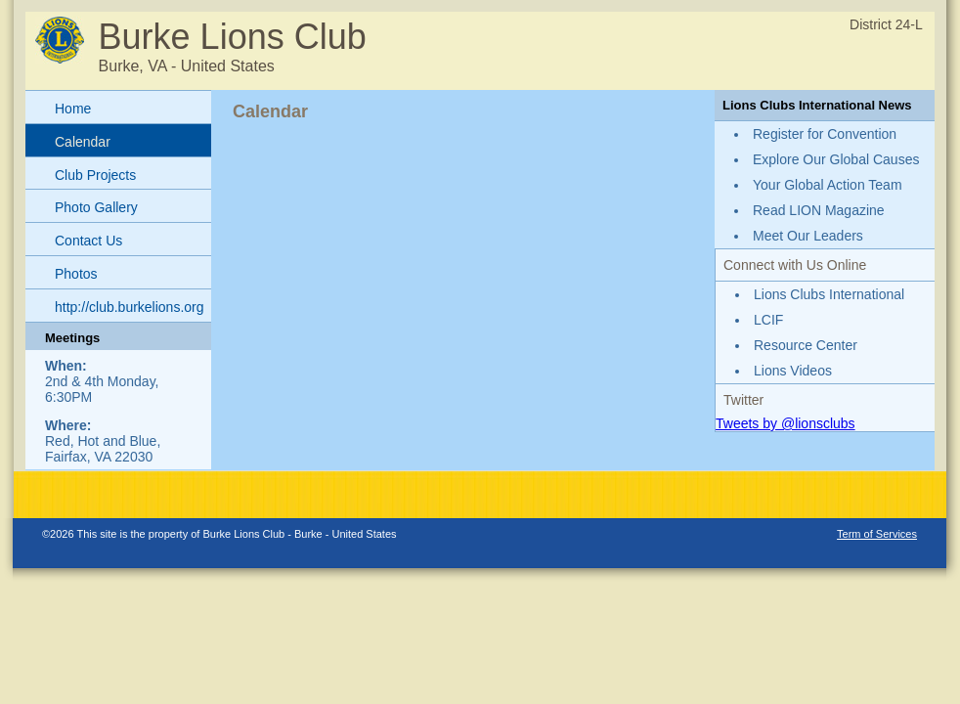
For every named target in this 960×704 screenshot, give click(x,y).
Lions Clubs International (829, 294)
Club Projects (95, 175)
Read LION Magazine (819, 210)
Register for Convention (824, 134)
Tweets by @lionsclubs (785, 423)
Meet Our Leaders (808, 235)
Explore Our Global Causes (836, 159)
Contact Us (88, 240)
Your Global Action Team (827, 185)
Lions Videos (793, 370)
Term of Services (877, 534)
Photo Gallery (96, 207)
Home (73, 108)
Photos (76, 274)
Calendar (82, 142)
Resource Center (805, 345)
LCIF (768, 320)
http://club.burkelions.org (129, 307)
